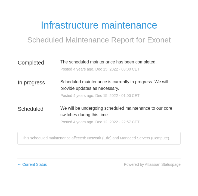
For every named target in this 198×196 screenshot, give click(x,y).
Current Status (32, 164)
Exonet (159, 40)
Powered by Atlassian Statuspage (152, 164)
